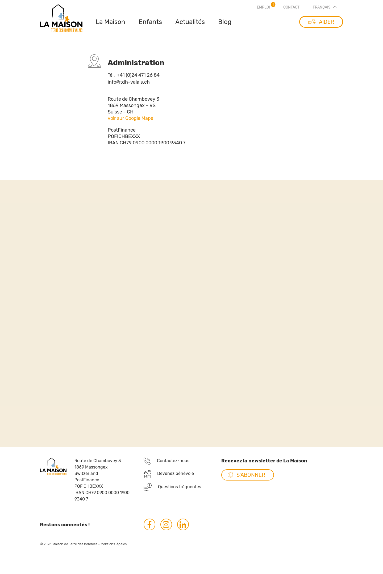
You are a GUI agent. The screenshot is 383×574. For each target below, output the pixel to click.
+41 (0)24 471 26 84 (134, 75)
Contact (291, 7)
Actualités (190, 22)
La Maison (110, 22)
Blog (224, 22)
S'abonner (250, 479)
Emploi (263, 7)
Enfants (150, 22)
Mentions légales (114, 548)
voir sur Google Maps (130, 124)
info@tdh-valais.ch (129, 82)
